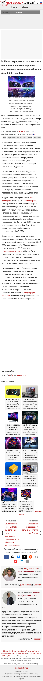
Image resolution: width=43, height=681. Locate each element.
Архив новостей (21, 653)
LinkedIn (36, 585)
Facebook (36, 639)
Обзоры (25, 7)
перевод (21, 131)
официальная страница (12, 251)
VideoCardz (21, 375)
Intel (4, 138)
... (40, 7)
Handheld (36, 138)
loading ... (6, 12)
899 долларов (29, 201)
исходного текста (31, 569)
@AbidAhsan (24, 585)
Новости (11, 653)
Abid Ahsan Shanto (26, 572)
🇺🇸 (31, 134)
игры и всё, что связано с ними (20, 138)
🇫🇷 (34, 134)
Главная (14, 7)
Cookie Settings (21, 668)
